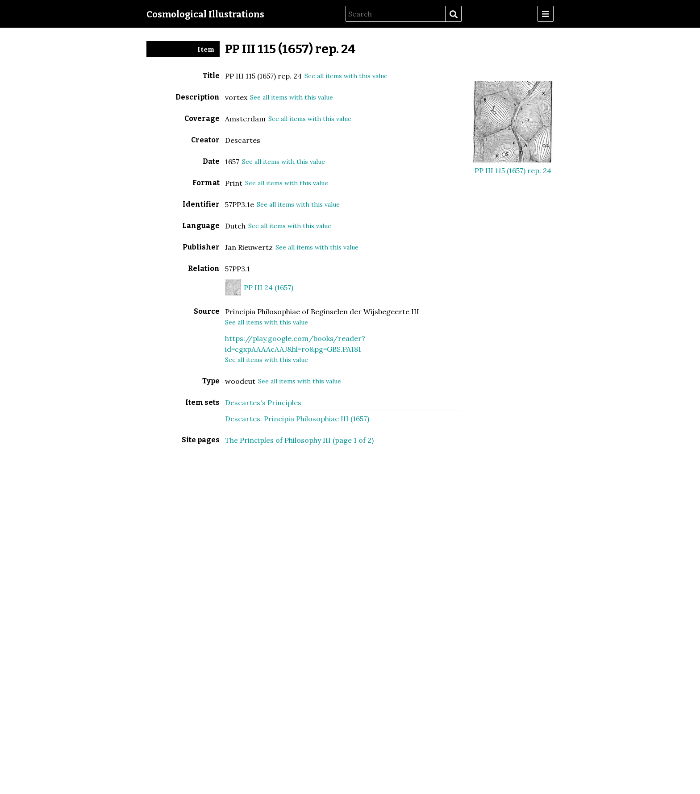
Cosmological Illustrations (205, 14)
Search (453, 14)
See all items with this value (346, 76)
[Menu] (546, 14)
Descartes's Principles (263, 402)
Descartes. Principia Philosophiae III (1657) (297, 418)
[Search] (395, 13)
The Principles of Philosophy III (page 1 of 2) (299, 440)
